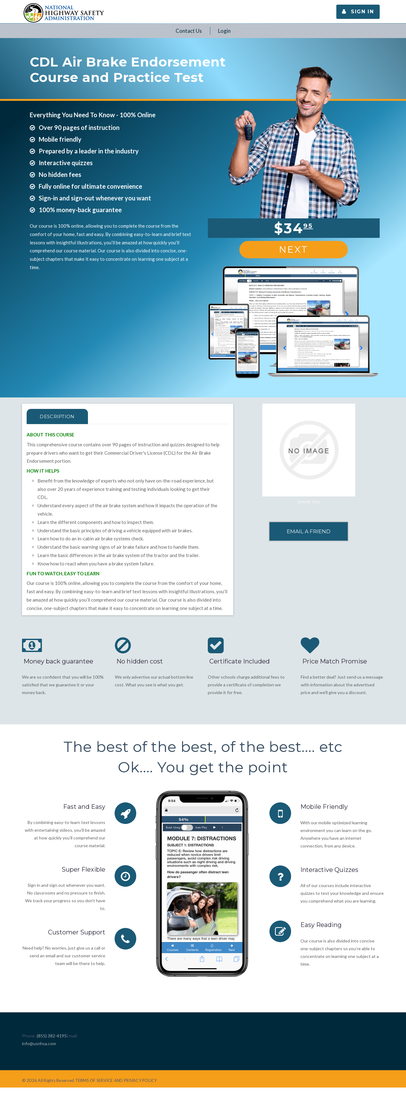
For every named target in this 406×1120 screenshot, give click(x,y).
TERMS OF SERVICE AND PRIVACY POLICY (116, 1080)
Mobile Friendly (324, 806)
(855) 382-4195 (52, 1035)
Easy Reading (321, 924)
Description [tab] (58, 416)
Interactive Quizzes (329, 869)
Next (293, 249)
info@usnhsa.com (39, 1043)
